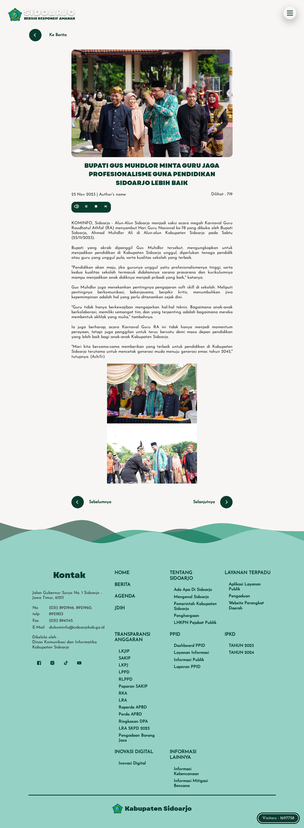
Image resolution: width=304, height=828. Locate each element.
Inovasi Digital (132, 763)
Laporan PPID (187, 667)
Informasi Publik (189, 660)
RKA (123, 694)
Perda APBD (130, 714)
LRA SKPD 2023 (134, 729)
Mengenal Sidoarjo (191, 597)
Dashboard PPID (189, 646)
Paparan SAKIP (133, 687)
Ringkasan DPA (133, 722)
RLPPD (125, 680)
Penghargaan (186, 616)
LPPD (124, 672)
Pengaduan (239, 596)
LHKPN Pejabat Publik (195, 623)
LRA (123, 700)
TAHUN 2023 (241, 646)
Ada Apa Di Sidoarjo (193, 590)
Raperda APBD (133, 707)
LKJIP (124, 651)
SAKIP (124, 658)
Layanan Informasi (191, 653)
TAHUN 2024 (241, 653)
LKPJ (123, 665)
